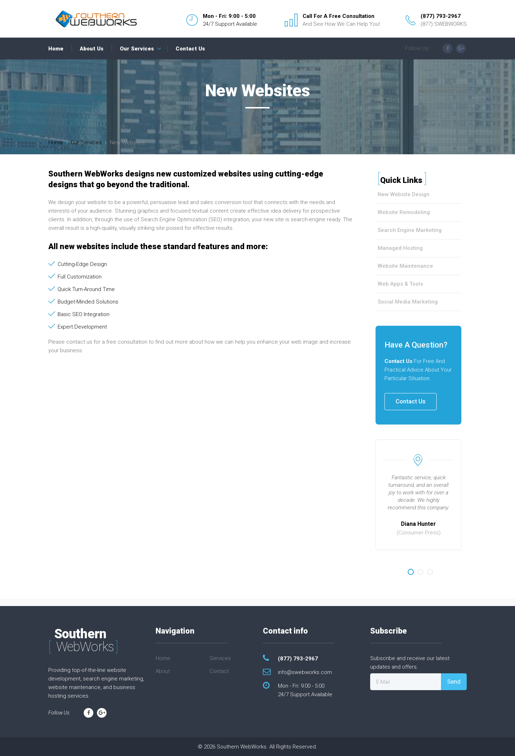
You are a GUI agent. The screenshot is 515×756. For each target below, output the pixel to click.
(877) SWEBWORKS (444, 24)
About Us (91, 48)
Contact (219, 671)
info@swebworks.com (305, 672)
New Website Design (404, 194)
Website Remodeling (404, 212)
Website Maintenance (405, 266)
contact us (79, 342)
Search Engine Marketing (410, 230)
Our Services (137, 48)
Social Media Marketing (408, 302)
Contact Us (190, 48)
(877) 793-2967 (441, 16)
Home (55, 48)
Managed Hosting (400, 248)
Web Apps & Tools (400, 284)
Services (220, 658)
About (163, 671)
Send (454, 681)
